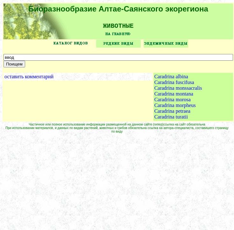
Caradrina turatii (171, 119)
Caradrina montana (173, 96)
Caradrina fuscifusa (174, 84)
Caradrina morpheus (175, 107)
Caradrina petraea (172, 113)
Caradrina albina (171, 78)
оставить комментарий (28, 78)
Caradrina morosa (172, 101)
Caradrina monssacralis (178, 90)
